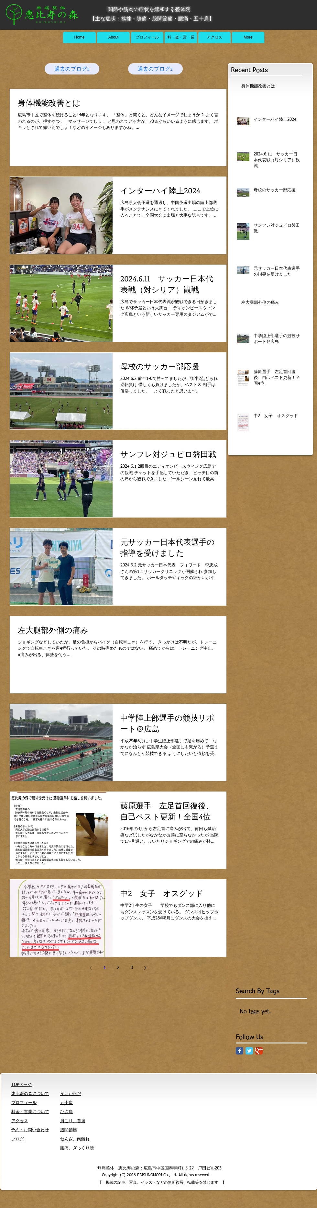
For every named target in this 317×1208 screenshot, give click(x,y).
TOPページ (21, 1085)
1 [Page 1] (105, 968)
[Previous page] (91, 968)
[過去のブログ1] (72, 68)
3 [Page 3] (132, 968)
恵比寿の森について (30, 1094)
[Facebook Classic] (239, 1050)
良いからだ (70, 1094)
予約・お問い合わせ (30, 1130)
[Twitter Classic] (249, 1050)
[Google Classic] (259, 1050)
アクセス (19, 1121)
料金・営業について (30, 1112)
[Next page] (145, 968)
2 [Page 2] (118, 968)
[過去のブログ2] (155, 68)
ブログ (17, 1139)
